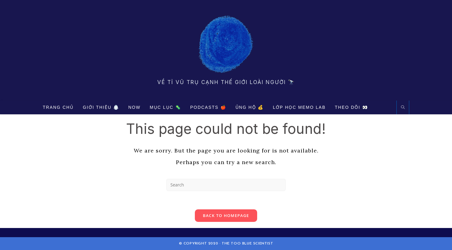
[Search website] (403, 107)
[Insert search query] (226, 185)
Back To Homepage (226, 215)
